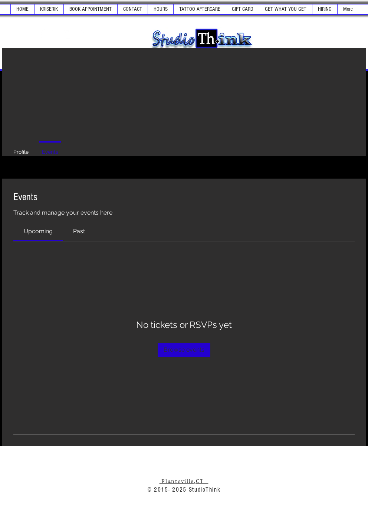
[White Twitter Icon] (55, 33)
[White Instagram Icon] (68, 33)
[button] (48, 9)
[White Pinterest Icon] (81, 33)
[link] (38, 231)
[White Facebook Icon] (42, 33)
